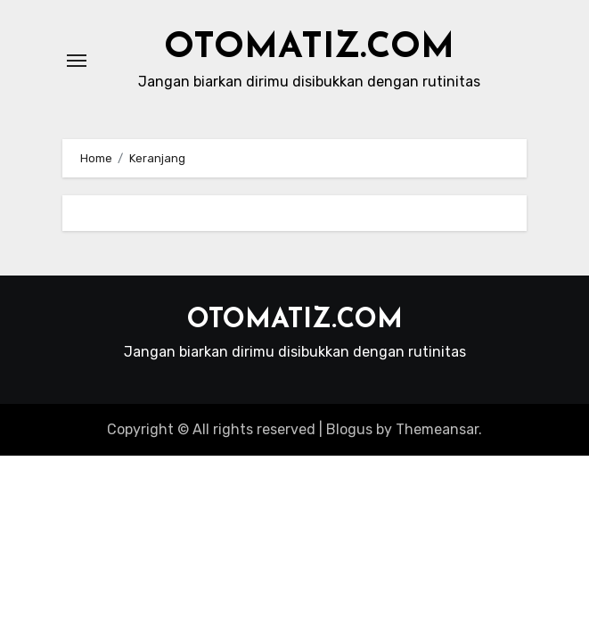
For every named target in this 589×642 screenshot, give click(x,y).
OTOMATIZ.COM (309, 48)
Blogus (349, 429)
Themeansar (437, 429)
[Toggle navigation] (76, 60)
